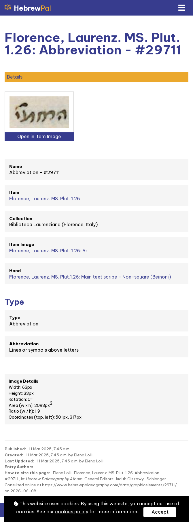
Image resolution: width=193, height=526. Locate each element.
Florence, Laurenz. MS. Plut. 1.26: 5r (48, 251)
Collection (20, 218)
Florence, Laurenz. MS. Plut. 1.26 (44, 198)
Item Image (21, 244)
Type (14, 317)
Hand (15, 270)
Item (14, 192)
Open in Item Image (39, 136)
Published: (15, 448)
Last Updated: (19, 461)
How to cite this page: (27, 472)
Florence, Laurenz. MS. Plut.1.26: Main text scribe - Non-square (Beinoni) (90, 277)
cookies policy (71, 511)
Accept (160, 512)
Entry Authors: (20, 466)
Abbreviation (24, 343)
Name (15, 166)
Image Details (23, 381)
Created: (14, 455)
